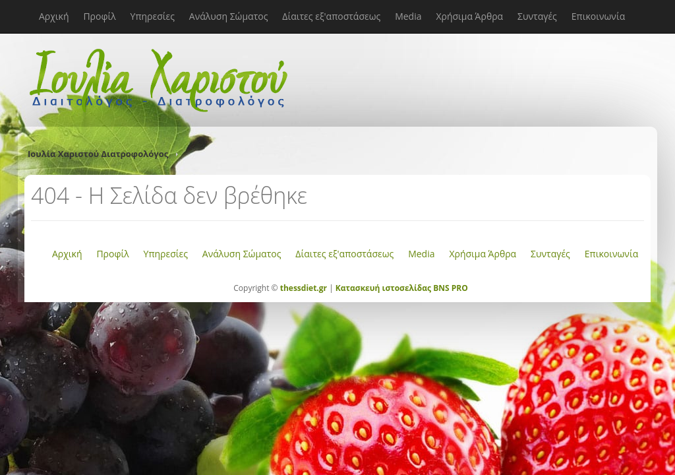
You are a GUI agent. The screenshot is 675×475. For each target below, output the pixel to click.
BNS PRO (449, 288)
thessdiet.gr (303, 288)
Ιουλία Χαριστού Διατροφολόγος (98, 154)
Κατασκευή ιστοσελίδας (383, 288)
